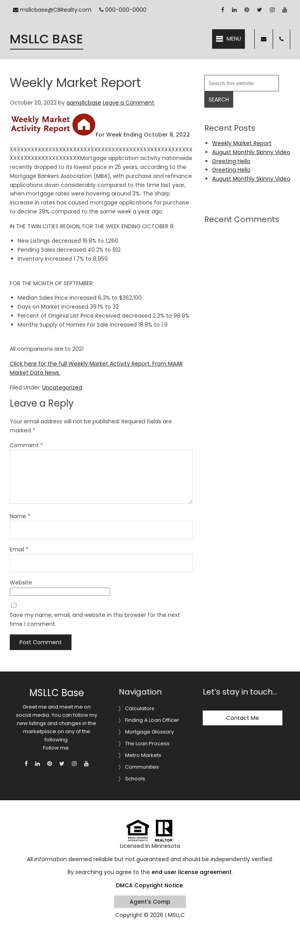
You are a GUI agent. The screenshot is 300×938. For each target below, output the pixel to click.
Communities (142, 767)
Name (20, 516)
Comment (26, 445)
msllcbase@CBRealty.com (52, 10)
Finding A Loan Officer (152, 720)
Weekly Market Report (241, 143)
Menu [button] (234, 39)
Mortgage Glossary (149, 731)
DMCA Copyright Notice (149, 885)
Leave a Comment (128, 103)
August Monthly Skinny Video (251, 152)
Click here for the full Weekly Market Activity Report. (80, 364)
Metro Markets (143, 755)
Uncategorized (62, 387)
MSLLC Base (46, 39)
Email (19, 549)
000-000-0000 (122, 10)
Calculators (139, 708)
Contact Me (242, 718)
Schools (135, 778)
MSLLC (176, 915)
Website (21, 582)
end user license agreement (192, 872)
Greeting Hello (231, 161)
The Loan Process (147, 743)
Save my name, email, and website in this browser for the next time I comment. (95, 619)
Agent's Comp (150, 902)
